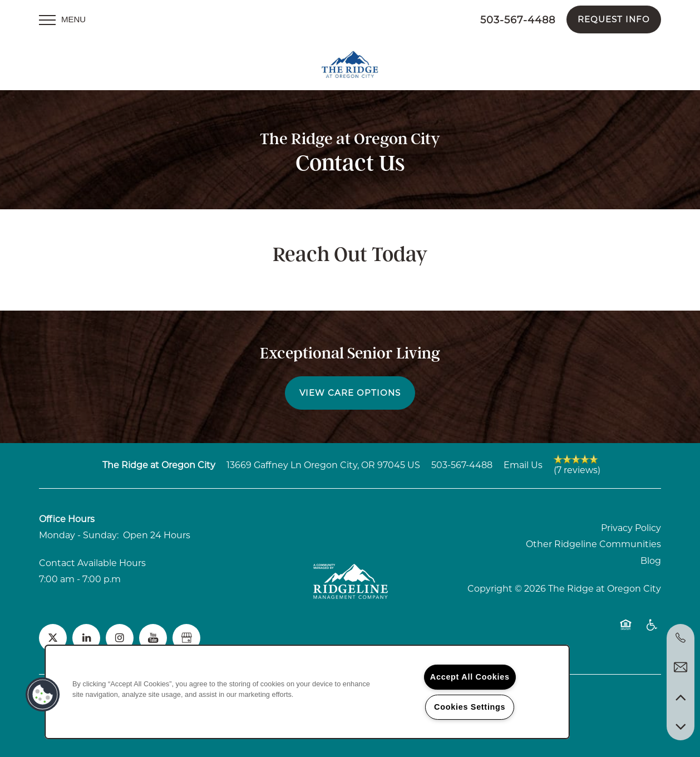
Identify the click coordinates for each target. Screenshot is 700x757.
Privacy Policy (631, 527)
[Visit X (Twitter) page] (53, 637)
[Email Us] (680, 667)
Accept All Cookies (470, 676)
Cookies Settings (469, 706)
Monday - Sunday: (79, 534)
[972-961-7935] (680, 638)
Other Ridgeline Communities (593, 543)
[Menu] (62, 19)
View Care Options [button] (350, 391)
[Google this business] (186, 637)
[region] (307, 692)
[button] (613, 19)
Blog (650, 559)
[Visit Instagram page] (120, 637)
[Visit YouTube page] (153, 637)
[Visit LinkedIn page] (86, 637)
